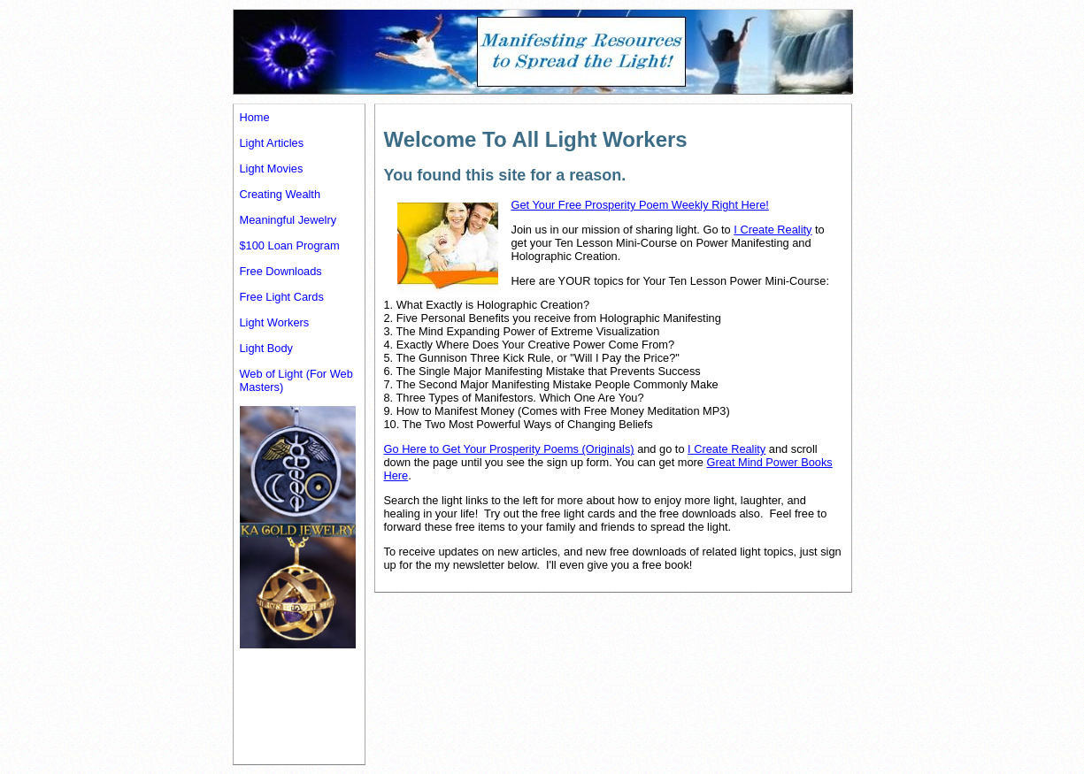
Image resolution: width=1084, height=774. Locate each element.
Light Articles (272, 142)
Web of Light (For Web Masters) (296, 380)
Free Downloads (281, 271)
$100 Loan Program (290, 245)
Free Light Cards (282, 296)
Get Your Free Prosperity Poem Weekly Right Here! (640, 204)
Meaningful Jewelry (288, 219)
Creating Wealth (280, 194)
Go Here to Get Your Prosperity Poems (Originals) (509, 449)
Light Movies (272, 168)
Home (255, 117)
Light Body (266, 348)
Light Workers (275, 322)
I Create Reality (772, 229)
